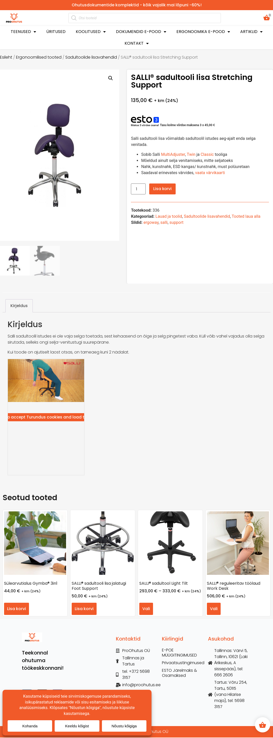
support (177, 222)
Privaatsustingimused (182, 663)
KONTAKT (137, 43)
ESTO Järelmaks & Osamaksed (179, 674)
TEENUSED (23, 32)
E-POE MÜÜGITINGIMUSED (179, 653)
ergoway (150, 222)
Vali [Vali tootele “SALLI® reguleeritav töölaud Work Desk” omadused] (214, 609)
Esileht (6, 57)
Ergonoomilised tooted (39, 57)
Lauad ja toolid (169, 216)
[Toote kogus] (138, 189)
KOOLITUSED (91, 32)
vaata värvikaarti (210, 172)
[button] (110, 78)
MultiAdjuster (173, 154)
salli (164, 222)
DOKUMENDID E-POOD (141, 32)
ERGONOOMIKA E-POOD (203, 32)
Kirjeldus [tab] (19, 306)
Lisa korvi (162, 189)
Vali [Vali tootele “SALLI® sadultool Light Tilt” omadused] (146, 609)
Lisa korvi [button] (16, 609)
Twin (191, 154)
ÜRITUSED (56, 32)
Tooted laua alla (246, 216)
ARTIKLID (251, 32)
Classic (207, 154)
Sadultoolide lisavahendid (91, 57)
